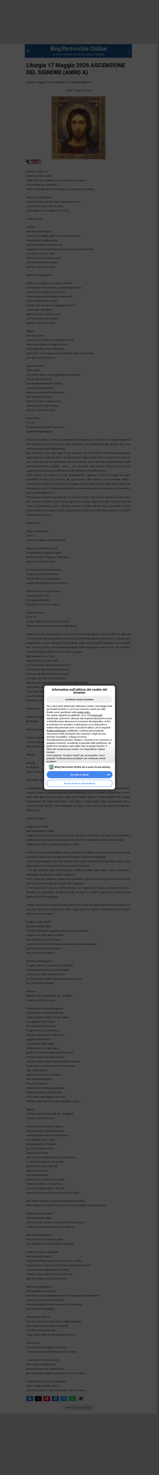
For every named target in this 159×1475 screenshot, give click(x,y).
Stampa (80, 1398)
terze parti (97, 715)
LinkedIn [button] (55, 1398)
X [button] (38, 1398)
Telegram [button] (63, 1398)
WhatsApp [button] (72, 1398)
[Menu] (28, 51)
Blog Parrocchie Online (78, 49)
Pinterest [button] (46, 1398)
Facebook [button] (29, 1398)
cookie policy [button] (83, 712)
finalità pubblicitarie (56, 730)
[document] (80, 734)
